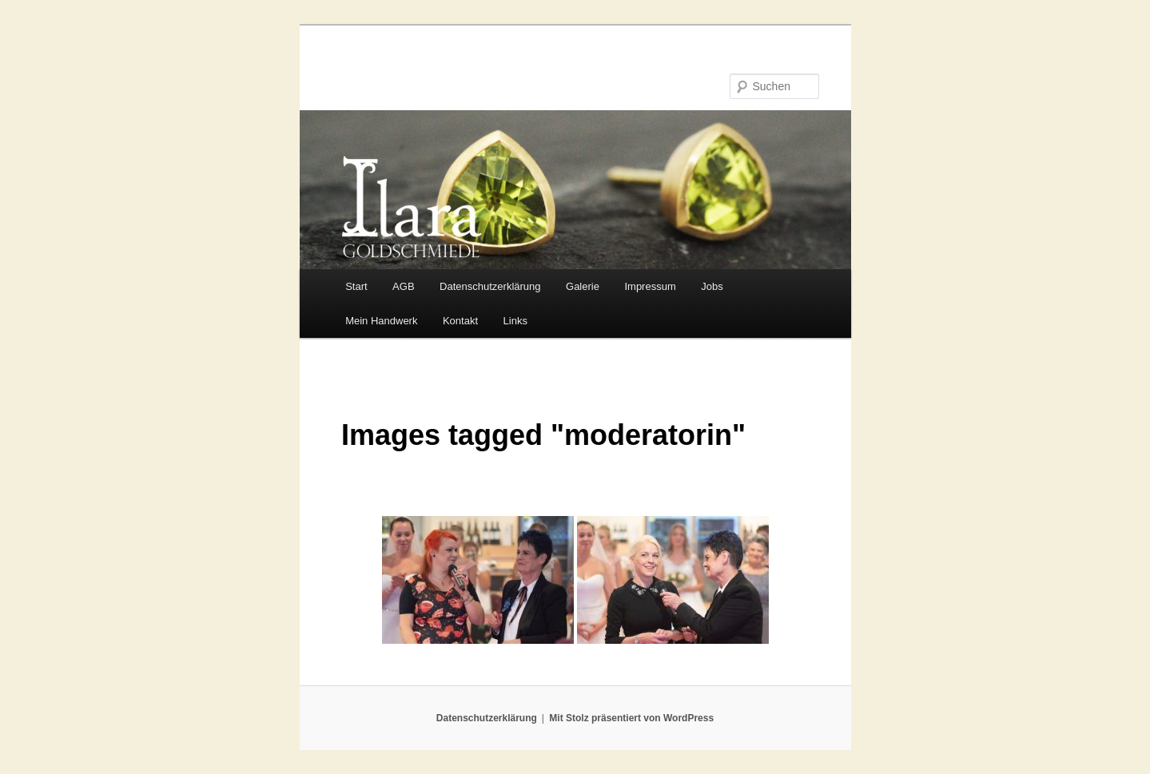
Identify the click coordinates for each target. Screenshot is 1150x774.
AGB (403, 286)
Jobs (711, 286)
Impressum (649, 286)
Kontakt (460, 321)
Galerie (582, 286)
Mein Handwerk (381, 321)
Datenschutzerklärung (490, 286)
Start (356, 286)
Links (515, 321)
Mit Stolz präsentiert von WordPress (631, 718)
